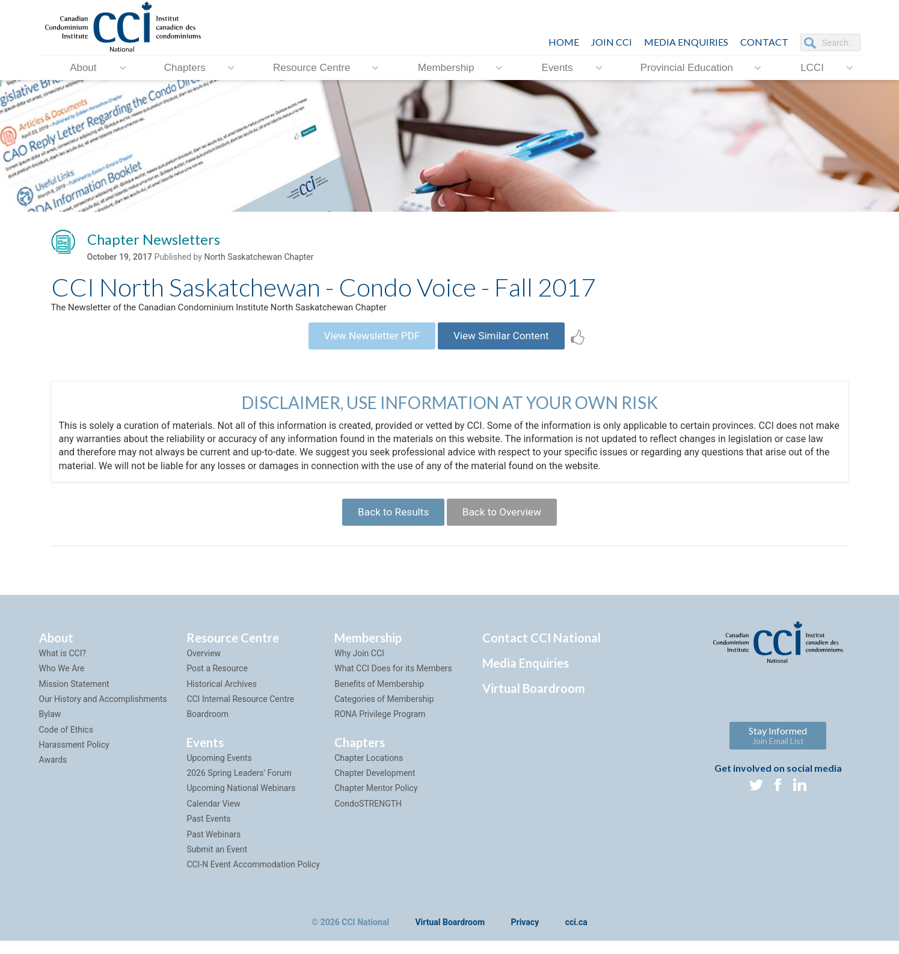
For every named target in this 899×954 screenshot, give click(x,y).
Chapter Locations (368, 770)
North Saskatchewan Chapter (258, 259)
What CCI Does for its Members (393, 681)
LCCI (812, 67)
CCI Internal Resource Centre (240, 711)
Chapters (185, 67)
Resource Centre (312, 67)
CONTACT (764, 42)
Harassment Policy (74, 757)
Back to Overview (506, 522)
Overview (203, 666)
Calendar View (213, 816)
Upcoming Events (218, 770)
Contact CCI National (541, 650)
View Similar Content (506, 341)
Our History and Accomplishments (103, 711)
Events (557, 67)
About (83, 67)
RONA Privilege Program (379, 726)
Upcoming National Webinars (240, 800)
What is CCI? (63, 666)
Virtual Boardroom (533, 701)
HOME (563, 42)
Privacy (525, 935)
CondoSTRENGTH (368, 816)
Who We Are (62, 681)
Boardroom (207, 726)
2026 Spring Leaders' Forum (238, 785)
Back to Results (389, 522)
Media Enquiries (686, 42)
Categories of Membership (384, 711)
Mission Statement (74, 696)
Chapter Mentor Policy (375, 800)
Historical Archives (221, 696)
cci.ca (576, 935)
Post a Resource (216, 681)
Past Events (208, 831)
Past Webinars (213, 846)
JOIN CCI (611, 42)
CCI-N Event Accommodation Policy (253, 877)
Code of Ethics (66, 742)
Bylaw (50, 726)
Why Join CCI (359, 666)
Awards (53, 772)
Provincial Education (686, 67)
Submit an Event (216, 862)
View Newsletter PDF (367, 341)
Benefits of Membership (379, 696)
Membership (446, 67)
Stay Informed (778, 748)
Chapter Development (374, 785)
